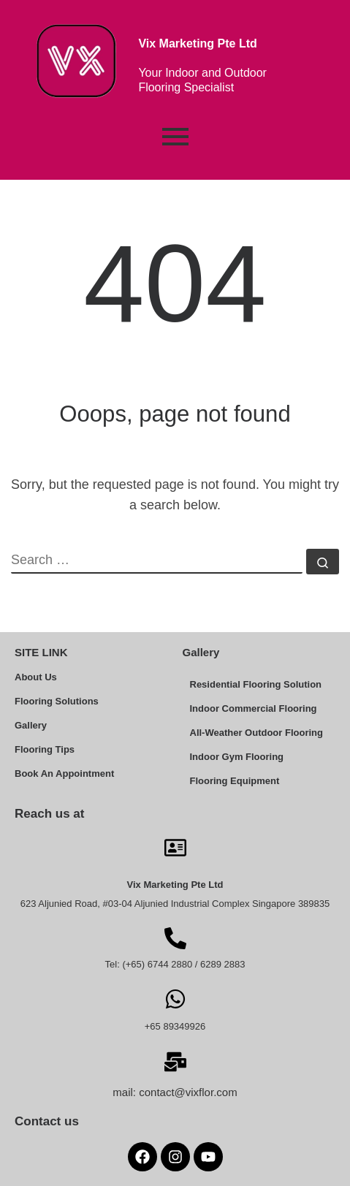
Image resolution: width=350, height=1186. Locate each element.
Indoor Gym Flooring (237, 756)
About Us (36, 677)
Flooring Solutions (57, 701)
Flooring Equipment (235, 780)
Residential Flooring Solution (256, 684)
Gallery (31, 725)
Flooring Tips (45, 749)
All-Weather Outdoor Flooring (256, 732)
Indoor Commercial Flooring (253, 708)
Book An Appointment (64, 773)
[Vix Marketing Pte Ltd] (175, 846)
